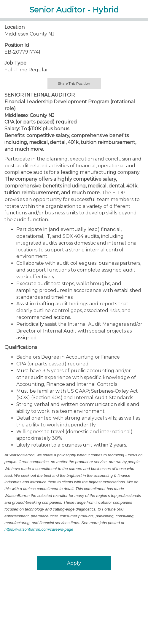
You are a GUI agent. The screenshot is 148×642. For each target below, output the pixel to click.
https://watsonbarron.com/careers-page (38, 529)
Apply (74, 563)
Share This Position (74, 83)
